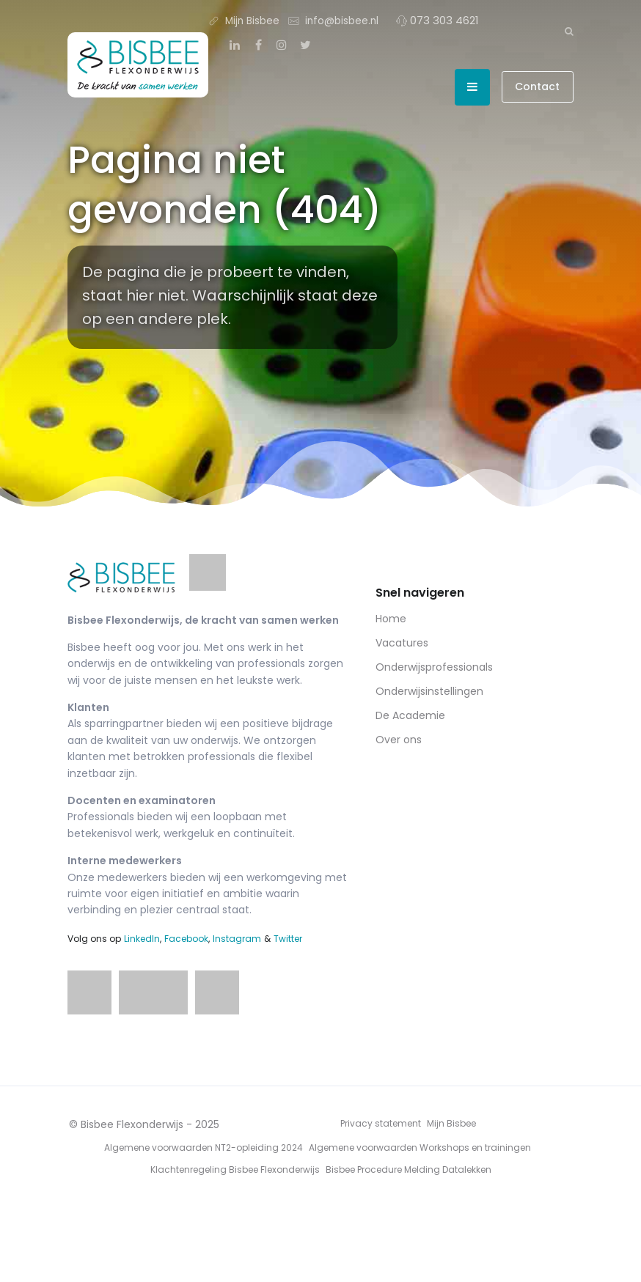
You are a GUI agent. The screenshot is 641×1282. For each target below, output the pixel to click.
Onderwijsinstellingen (429, 691)
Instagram (237, 938)
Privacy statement (380, 1123)
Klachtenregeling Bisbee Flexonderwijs (235, 1169)
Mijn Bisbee (243, 20)
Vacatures (402, 643)
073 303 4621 (437, 20)
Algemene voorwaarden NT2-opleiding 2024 (203, 1147)
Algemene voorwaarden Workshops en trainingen (420, 1147)
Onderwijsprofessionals (434, 667)
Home (391, 618)
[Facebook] (258, 45)
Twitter (288, 938)
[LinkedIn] (234, 45)
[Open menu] (472, 87)
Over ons (399, 739)
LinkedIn (142, 938)
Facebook (186, 938)
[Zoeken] (569, 31)
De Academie (410, 715)
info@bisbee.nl (333, 20)
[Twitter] (305, 45)
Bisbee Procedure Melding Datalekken (408, 1169)
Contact (537, 86)
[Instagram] (281, 45)
